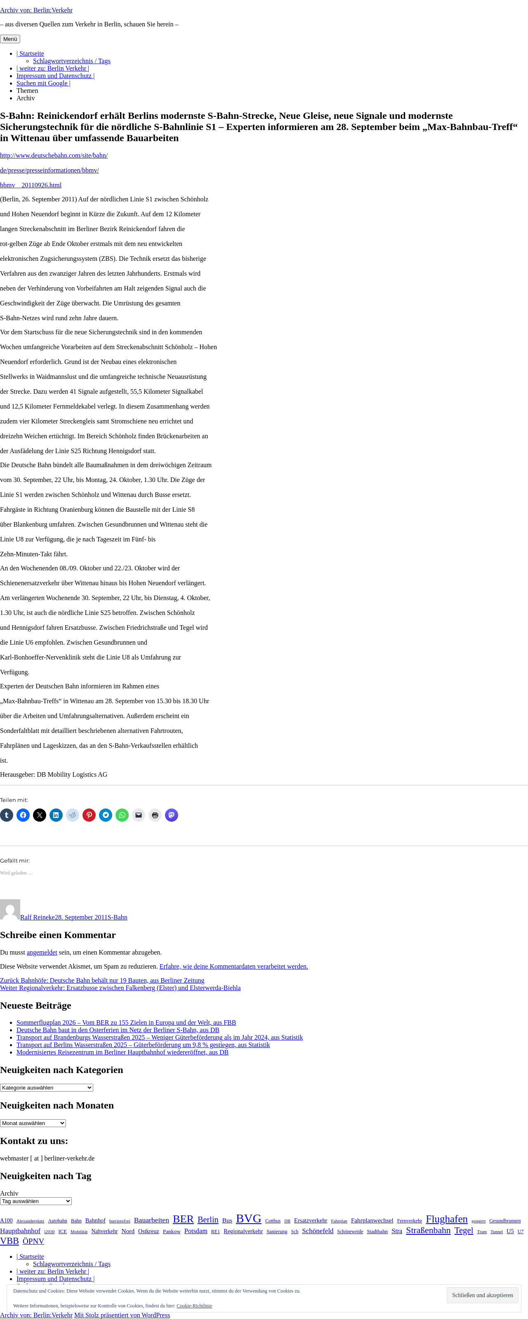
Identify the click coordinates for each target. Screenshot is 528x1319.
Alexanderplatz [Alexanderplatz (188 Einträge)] (30, 1220)
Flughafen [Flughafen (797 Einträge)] (447, 1218)
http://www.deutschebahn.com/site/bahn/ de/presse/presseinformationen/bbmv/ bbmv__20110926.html (54, 170)
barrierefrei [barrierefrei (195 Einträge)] (119, 1220)
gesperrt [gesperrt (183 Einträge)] (478, 1221)
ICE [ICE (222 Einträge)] (63, 1231)
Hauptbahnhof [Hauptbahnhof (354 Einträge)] (20, 1231)
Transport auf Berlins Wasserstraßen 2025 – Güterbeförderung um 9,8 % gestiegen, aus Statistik (143, 1044)
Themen (27, 90)
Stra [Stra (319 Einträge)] (396, 1231)
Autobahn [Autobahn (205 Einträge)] (57, 1221)
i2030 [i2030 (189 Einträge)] (49, 1231)
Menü (10, 39)
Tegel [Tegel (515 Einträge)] (464, 1230)
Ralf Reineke (37, 917)
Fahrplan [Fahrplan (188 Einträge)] (339, 1220)
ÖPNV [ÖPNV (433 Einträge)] (33, 1241)
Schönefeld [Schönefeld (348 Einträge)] (317, 1231)
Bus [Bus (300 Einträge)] (227, 1220)
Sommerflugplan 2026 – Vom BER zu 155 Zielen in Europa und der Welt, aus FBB (126, 1022)
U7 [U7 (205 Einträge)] (520, 1231)
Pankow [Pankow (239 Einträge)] (172, 1231)
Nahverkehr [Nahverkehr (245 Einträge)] (104, 1231)
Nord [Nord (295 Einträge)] (127, 1230)
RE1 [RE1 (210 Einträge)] (215, 1231)
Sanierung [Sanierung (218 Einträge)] (277, 1231)
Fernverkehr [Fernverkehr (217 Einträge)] (409, 1221)
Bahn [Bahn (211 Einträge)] (76, 1221)
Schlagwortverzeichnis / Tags (72, 60)
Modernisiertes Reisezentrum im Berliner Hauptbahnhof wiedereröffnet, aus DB (122, 1052)
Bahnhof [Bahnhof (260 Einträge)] (95, 1220)
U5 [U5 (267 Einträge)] (510, 1231)
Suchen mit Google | (43, 83)
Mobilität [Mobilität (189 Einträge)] (79, 1231)
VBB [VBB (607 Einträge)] (9, 1241)
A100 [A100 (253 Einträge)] (6, 1220)
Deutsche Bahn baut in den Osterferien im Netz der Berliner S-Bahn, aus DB (117, 1029)
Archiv (25, 98)
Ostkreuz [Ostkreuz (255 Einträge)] (148, 1231)
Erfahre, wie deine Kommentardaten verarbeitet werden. (234, 966)
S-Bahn (117, 917)
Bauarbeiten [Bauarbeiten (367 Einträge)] (151, 1220)
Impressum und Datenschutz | (55, 75)
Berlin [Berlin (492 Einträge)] (208, 1219)
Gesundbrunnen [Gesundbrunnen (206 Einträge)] (505, 1221)
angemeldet (42, 952)
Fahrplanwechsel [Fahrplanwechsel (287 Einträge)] (372, 1220)
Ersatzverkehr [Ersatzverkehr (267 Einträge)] (310, 1220)
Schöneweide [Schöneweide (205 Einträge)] (350, 1231)
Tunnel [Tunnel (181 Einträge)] (496, 1231)
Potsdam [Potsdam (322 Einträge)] (195, 1231)
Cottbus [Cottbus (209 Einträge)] (272, 1221)
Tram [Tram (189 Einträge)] (482, 1231)
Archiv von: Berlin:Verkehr (36, 10)
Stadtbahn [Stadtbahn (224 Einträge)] (377, 1231)
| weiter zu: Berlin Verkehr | (52, 68)
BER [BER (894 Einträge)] (183, 1219)
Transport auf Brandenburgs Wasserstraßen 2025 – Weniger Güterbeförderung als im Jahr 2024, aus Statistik (159, 1037)
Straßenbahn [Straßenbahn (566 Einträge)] (428, 1230)
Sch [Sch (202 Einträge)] (295, 1231)
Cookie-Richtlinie (194, 1306)
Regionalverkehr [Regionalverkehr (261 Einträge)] (243, 1231)
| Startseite (30, 53)
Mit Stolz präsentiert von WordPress (122, 1315)
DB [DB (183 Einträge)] (287, 1221)
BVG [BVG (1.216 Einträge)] (249, 1218)
